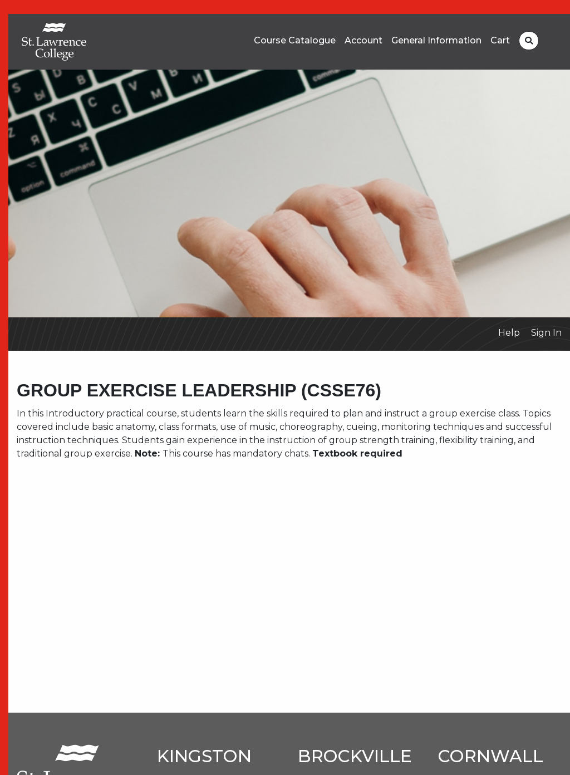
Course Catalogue (295, 40)
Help (509, 332)
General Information (436, 40)
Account (363, 40)
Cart (500, 40)
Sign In (546, 332)
